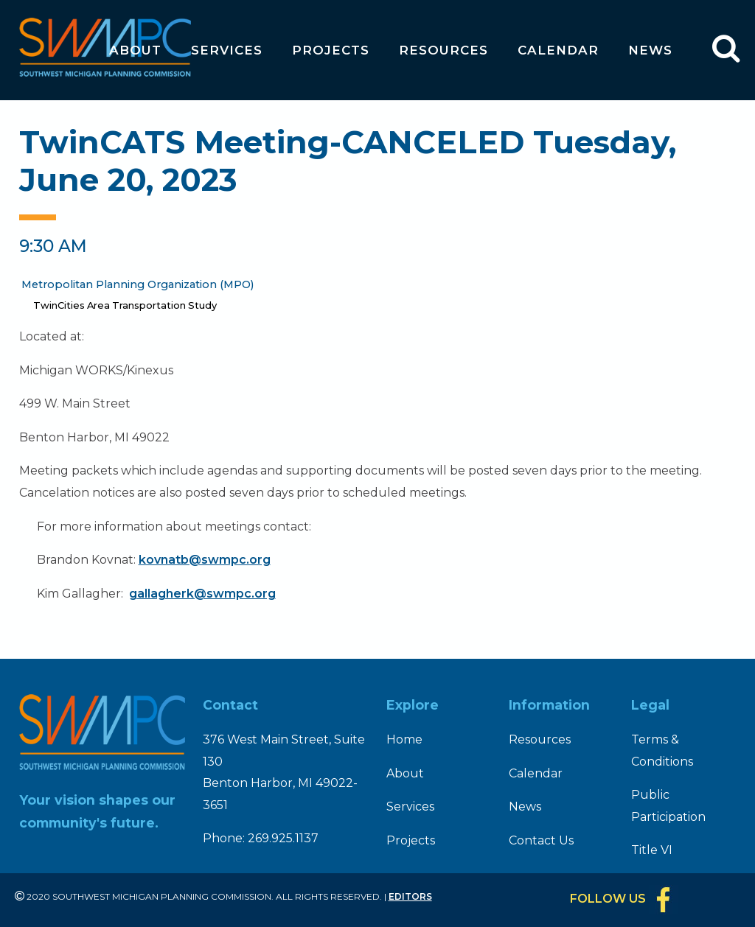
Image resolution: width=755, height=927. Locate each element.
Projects (330, 50)
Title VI (651, 850)
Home (404, 739)
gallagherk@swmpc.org (202, 594)
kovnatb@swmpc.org (205, 560)
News (650, 50)
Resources (443, 50)
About (135, 50)
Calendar (558, 50)
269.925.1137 (283, 838)
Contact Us (541, 840)
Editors (410, 896)
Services (226, 50)
